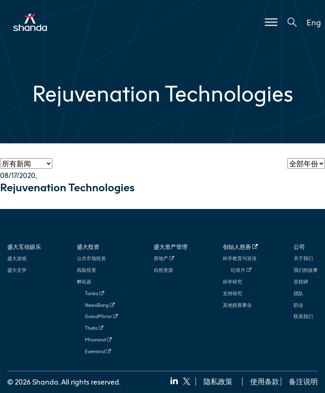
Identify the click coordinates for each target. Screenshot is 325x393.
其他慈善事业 (237, 305)
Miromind (98, 340)
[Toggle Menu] (271, 22)
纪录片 (241, 270)
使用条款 (264, 381)
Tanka (94, 293)
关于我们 (303, 258)
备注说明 (303, 381)
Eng (313, 22)
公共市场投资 (91, 258)
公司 (299, 246)
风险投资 (86, 270)
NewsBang (100, 305)
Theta (94, 328)
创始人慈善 (240, 246)
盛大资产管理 (170, 246)
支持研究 (232, 293)
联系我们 (303, 316)
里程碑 (301, 282)
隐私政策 (218, 381)
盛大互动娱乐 (24, 246)
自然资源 (163, 270)
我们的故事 (306, 270)
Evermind (98, 351)
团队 (298, 293)
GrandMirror (101, 316)
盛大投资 (88, 246)
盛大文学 (17, 270)
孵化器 (84, 282)
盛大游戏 (17, 258)
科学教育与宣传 (240, 258)
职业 (298, 305)
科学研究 (232, 282)
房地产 (164, 258)
